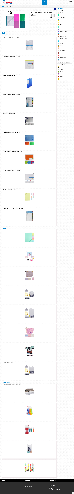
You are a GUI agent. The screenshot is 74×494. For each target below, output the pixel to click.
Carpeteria (11, 6)
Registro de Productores (28, 486)
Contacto (3, 483)
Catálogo (6, 6)
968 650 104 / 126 (52, 485)
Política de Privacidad (28, 483)
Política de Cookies (27, 484)
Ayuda (3, 484)
